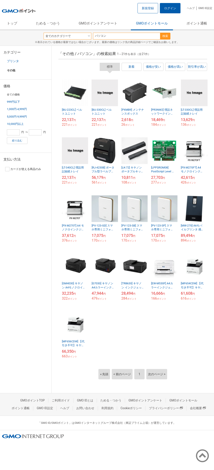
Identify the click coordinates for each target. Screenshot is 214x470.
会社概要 (198, 408)
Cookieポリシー (131, 408)
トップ (12, 23)
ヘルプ (191, 8)
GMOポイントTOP (32, 400)
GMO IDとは (85, 400)
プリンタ (13, 61)
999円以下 (13, 101)
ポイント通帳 (196, 23)
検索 (165, 36)
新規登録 (148, 8)
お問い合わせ (85, 408)
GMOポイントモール (152, 23)
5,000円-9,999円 (17, 116)
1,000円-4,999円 (17, 109)
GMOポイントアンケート (98, 23)
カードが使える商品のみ (23, 169)
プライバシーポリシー (166, 408)
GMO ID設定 (205, 8)
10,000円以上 (15, 124)
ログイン (170, 8)
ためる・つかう (48, 23)
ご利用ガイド (61, 400)
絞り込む (17, 140)
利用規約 (107, 408)
